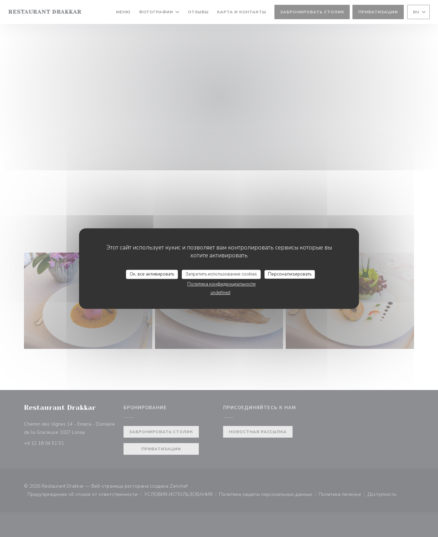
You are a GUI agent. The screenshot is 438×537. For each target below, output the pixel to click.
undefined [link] (220, 293)
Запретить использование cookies (221, 274)
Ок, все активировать (152, 274)
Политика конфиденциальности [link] (221, 284)
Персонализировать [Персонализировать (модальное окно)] (289, 274)
